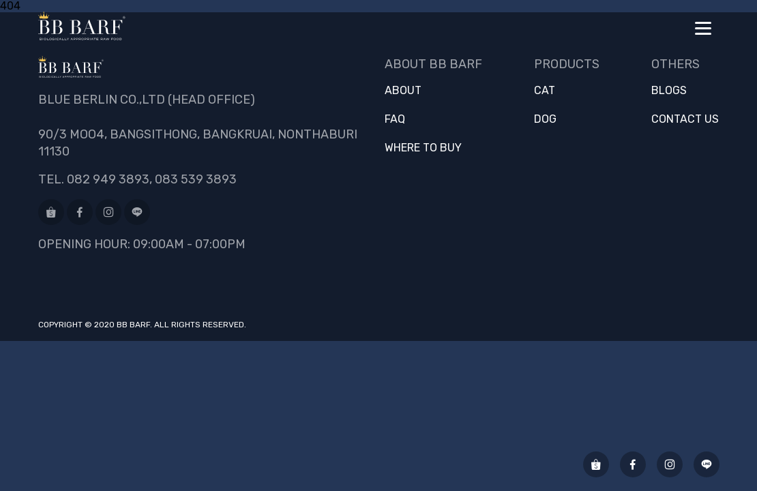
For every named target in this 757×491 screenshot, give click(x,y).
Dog (545, 119)
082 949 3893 (108, 179)
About (403, 91)
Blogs (669, 91)
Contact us (685, 119)
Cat (544, 91)
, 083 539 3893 (193, 179)
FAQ (395, 119)
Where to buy (423, 148)
